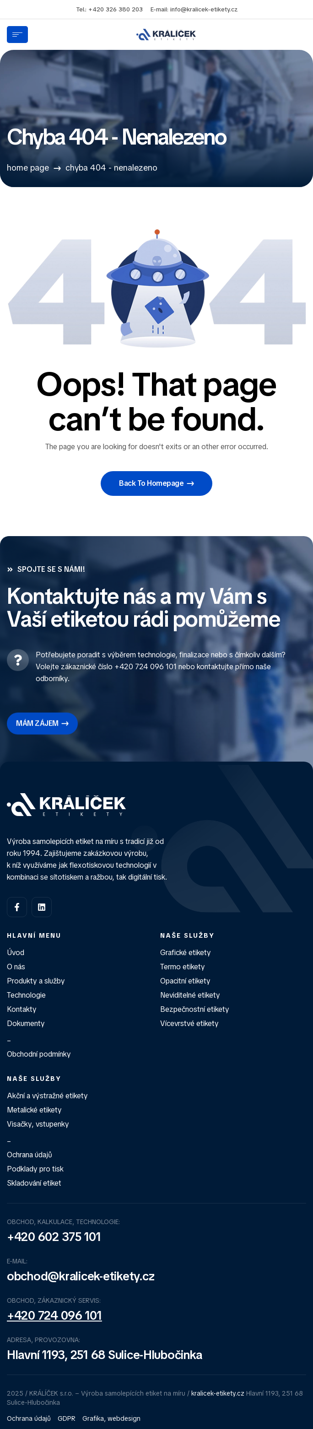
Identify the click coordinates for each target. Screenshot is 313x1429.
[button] (156, 483)
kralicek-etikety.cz (217, 1393)
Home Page (28, 167)
